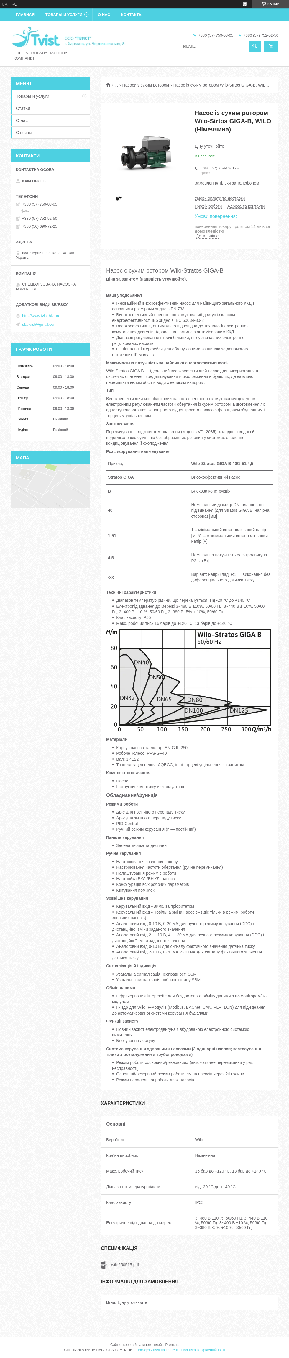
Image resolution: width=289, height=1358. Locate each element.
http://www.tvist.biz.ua (40, 316)
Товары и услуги (63, 14)
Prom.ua (172, 1345)
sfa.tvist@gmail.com (39, 324)
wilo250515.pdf (125, 1264)
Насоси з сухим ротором (145, 85)
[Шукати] (255, 46)
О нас (104, 14)
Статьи (23, 108)
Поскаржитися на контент (157, 1350)
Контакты (132, 14)
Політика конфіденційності (203, 1350)
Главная (25, 14)
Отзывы (24, 132)
